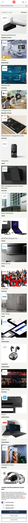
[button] (22, 2)
